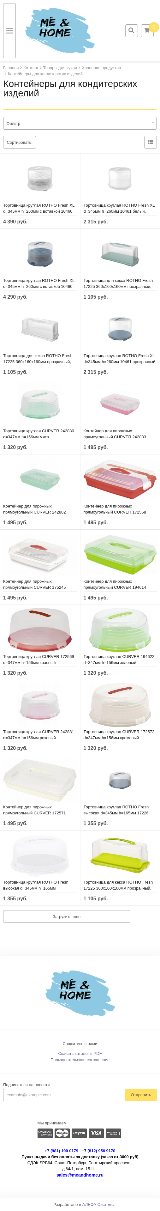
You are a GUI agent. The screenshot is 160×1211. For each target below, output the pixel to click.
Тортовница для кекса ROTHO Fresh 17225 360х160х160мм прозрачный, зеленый (118, 888)
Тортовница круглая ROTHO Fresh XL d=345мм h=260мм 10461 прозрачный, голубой (120, 361)
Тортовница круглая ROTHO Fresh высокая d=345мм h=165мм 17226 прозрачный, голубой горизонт (116, 813)
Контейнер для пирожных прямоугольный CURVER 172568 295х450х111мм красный (115, 512)
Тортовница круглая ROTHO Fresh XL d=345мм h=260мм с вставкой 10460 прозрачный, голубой (38, 286)
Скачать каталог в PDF (80, 1053)
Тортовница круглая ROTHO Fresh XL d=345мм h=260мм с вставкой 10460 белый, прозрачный (38, 211)
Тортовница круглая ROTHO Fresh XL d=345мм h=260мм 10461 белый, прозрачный (119, 211)
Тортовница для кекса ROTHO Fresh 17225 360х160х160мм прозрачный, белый (38, 361)
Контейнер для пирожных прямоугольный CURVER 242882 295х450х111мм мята (34, 512)
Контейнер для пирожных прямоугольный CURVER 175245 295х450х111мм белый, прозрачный (37, 587)
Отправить (141, 1094)
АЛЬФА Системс (98, 1204)
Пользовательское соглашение (80, 1059)
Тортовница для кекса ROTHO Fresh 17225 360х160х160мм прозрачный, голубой (118, 286)
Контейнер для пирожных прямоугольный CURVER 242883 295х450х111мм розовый (115, 437)
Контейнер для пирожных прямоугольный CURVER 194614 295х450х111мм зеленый (115, 587)
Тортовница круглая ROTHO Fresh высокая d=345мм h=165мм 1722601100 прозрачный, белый (35, 888)
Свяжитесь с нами (80, 1043)
